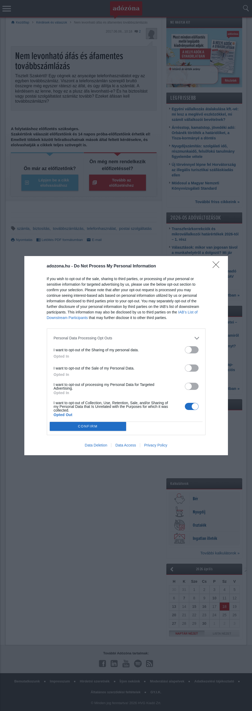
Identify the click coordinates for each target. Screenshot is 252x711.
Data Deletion (96, 445)
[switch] (192, 349)
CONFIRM (88, 426)
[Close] (218, 266)
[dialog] (126, 355)
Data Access (125, 445)
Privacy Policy (155, 445)
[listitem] (126, 338)
